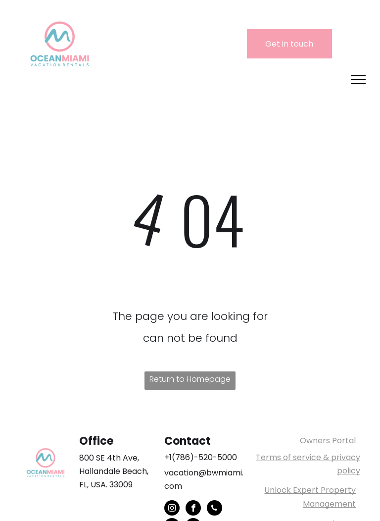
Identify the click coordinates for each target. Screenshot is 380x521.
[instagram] (172, 509)
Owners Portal (328, 440)
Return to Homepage (190, 379)
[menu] (358, 80)
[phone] (214, 509)
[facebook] (193, 509)
